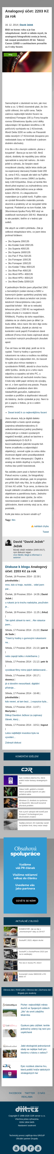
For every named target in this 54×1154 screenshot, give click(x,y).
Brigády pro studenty (27, 993)
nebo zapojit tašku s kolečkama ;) (22, 656)
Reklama (26, 1097)
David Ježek (26, 25)
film (13, 520)
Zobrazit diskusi (13, 742)
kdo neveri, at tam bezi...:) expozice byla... (26, 701)
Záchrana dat (45, 990)
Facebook (15, 1093)
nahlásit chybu (41, 526)
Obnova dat (32, 990)
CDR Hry (27, 770)
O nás (41, 1093)
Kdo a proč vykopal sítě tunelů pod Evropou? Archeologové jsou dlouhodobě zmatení (33, 814)
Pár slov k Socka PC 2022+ (30, 963)
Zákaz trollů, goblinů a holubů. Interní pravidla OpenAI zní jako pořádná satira (32, 791)
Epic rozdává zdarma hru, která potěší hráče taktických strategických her (35, 1069)
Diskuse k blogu (17, 567)
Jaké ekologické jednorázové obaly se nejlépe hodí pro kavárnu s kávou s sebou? (35, 1049)
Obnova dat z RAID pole (14, 990)
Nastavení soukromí (27, 1125)
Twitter (30, 1093)
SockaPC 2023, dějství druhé (31, 940)
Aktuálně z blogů (27, 921)
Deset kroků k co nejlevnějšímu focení (27, 412)
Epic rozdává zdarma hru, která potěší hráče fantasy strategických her (33, 780)
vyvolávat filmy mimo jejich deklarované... (26, 670)
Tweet (46, 532)
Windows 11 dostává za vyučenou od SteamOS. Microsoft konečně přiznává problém (33, 803)
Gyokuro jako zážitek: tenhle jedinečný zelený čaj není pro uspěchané (35, 1028)
